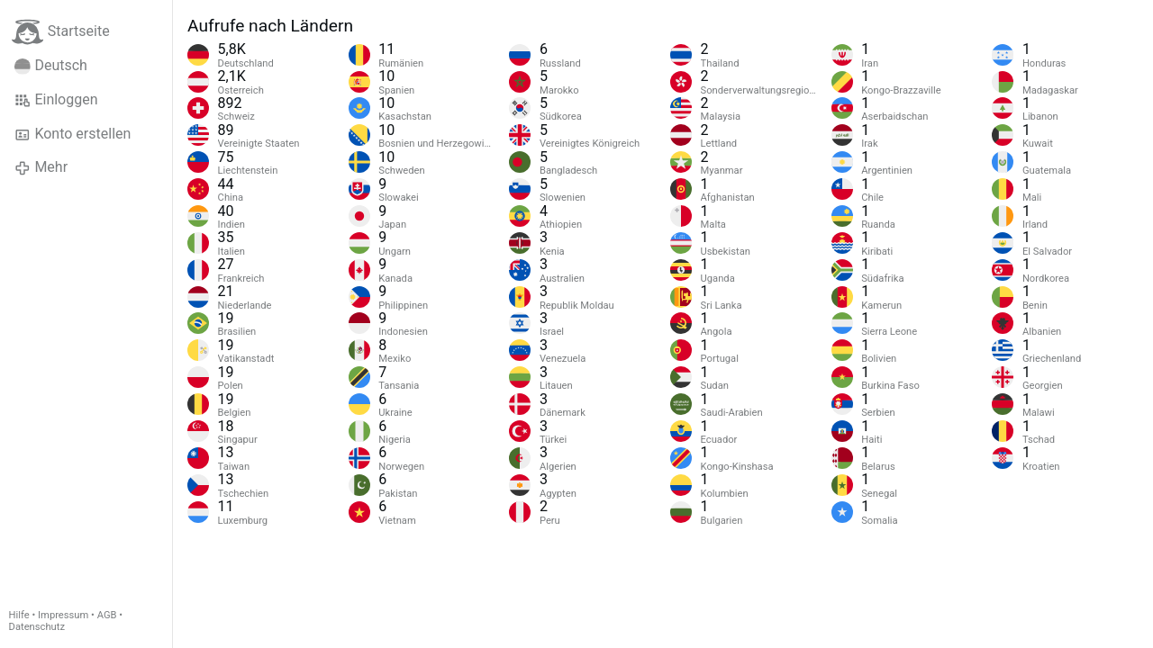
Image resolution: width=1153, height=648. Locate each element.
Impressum (63, 615)
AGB (107, 615)
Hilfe (19, 615)
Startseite (61, 32)
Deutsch (50, 66)
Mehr (41, 167)
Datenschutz (37, 627)
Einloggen (56, 100)
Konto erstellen (72, 134)
